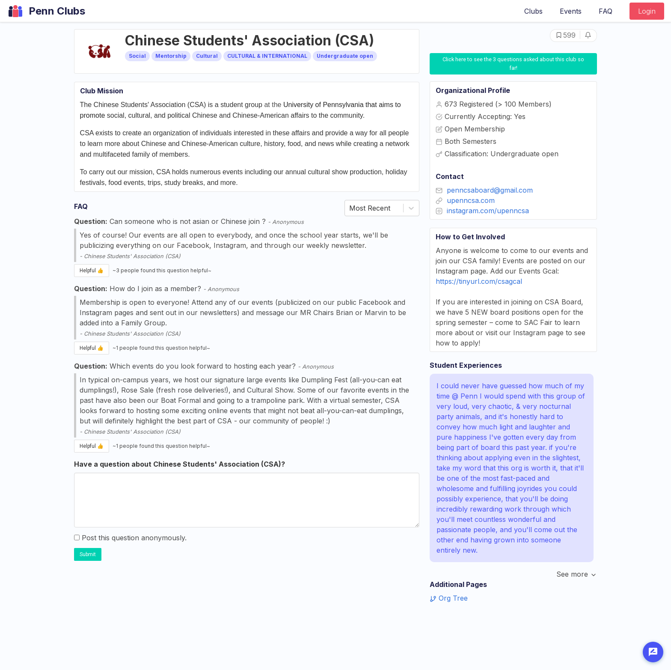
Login (647, 11)
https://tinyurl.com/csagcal (479, 281)
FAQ (605, 11)
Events (571, 11)
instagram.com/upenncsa (488, 210)
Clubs (533, 11)
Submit (88, 554)
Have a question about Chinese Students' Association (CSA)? (179, 464)
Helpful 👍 (92, 271)
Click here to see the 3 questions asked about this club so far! (513, 63)
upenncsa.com (471, 200)
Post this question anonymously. (130, 537)
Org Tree (449, 598)
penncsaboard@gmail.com (490, 190)
